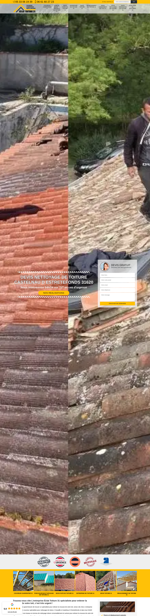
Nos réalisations (53, 293)
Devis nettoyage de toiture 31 (113, 8)
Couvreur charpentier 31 (47, 7)
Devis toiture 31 (82, 7)
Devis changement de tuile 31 (103, 7)
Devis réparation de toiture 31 (123, 8)
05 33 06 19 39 (22, 2)
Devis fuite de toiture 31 (65, 8)
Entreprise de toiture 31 (73, 7)
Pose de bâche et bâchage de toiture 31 (56, 8)
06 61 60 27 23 (44, 2)
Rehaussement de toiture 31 (91, 6)
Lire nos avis (12, 612)
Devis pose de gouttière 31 (132, 8)
